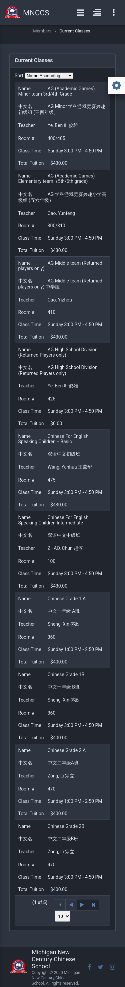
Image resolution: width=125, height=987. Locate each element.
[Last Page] (93, 904)
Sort (19, 75)
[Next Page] (82, 904)
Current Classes (74, 30)
